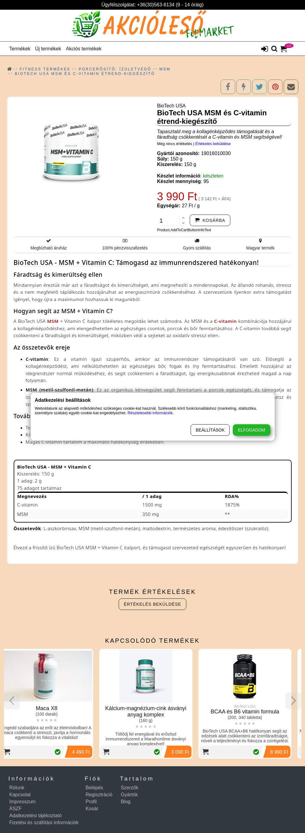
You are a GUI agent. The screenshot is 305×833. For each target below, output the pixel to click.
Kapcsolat (20, 794)
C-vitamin (225, 321)
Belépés (94, 787)
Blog (125, 801)
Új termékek (48, 48)
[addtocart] (210, 220)
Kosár (92, 808)
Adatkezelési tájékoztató (35, 815)
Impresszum (22, 801)
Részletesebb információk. (150, 413)
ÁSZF (15, 808)
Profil (91, 801)
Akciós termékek (83, 48)
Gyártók (129, 794)
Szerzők (129, 787)
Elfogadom (251, 430)
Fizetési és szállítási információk (44, 822)
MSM (53, 321)
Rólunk (17, 787)
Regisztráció (99, 794)
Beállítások (210, 430)
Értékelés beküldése (213, 143)
